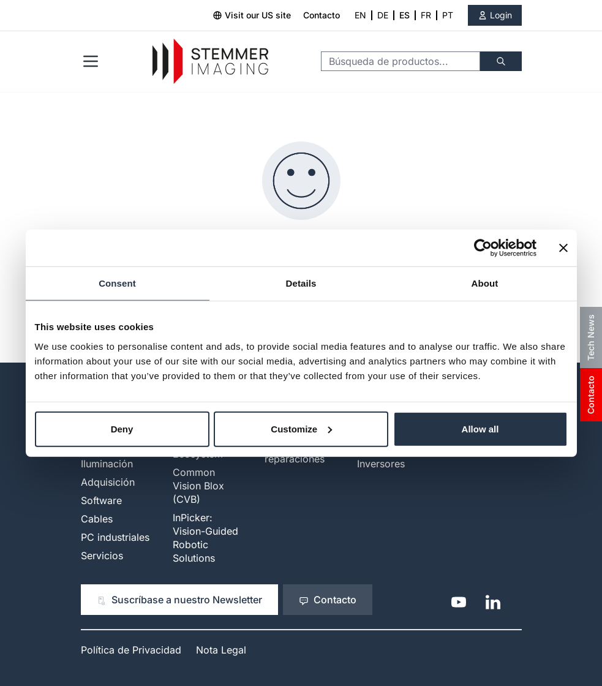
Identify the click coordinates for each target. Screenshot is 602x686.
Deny (122, 428)
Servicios (102, 555)
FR (426, 15)
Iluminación (107, 464)
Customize (301, 428)
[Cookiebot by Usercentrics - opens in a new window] (482, 248)
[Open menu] (90, 61)
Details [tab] (301, 283)
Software (101, 500)
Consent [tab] (117, 283)
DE (382, 15)
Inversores (381, 464)
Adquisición (108, 482)
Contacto (321, 15)
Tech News (590, 337)
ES (404, 15)
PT (447, 15)
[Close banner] (563, 248)
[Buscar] (501, 61)
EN (360, 15)
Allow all (480, 428)
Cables (97, 519)
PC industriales (115, 537)
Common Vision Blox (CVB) (198, 485)
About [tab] (485, 283)
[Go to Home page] (210, 62)
